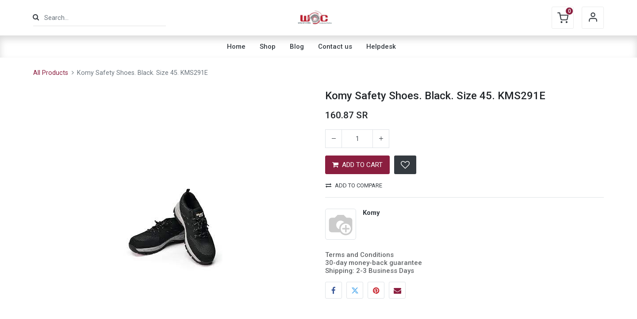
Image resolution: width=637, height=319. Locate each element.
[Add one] (381, 139)
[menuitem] (236, 46)
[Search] (36, 17)
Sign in (593, 18)
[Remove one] (334, 139)
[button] (405, 165)
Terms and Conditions (359, 255)
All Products (50, 73)
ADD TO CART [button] (357, 165)
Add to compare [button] (354, 185)
